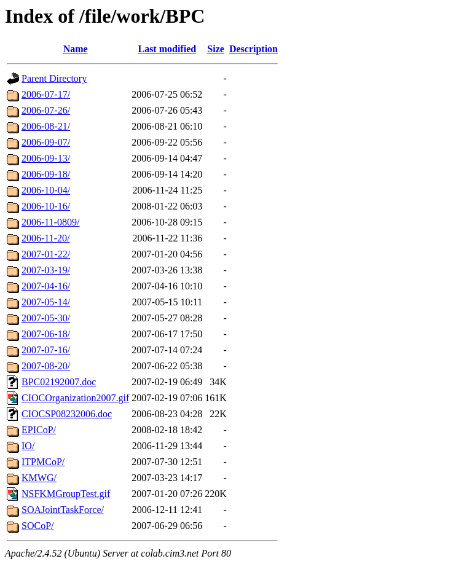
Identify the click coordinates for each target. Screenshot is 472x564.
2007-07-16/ (46, 350)
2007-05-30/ (46, 318)
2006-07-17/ (46, 94)
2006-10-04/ (46, 190)
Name (75, 49)
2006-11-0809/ (51, 222)
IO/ (28, 446)
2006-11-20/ (46, 238)
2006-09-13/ (46, 158)
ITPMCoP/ (43, 461)
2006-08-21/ (46, 126)
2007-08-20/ (46, 366)
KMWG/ (39, 477)
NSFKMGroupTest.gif (66, 493)
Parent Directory (54, 78)
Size (215, 49)
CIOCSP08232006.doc (67, 414)
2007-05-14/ (46, 302)
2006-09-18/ (46, 174)
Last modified (167, 49)
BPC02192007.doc (59, 382)
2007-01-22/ (46, 254)
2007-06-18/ (46, 334)
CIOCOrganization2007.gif (75, 398)
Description (253, 49)
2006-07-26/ (46, 110)
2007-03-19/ (46, 270)
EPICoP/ (39, 430)
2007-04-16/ (46, 286)
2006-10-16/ (46, 206)
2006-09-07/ (46, 142)
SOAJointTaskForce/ (63, 509)
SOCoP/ (37, 525)
